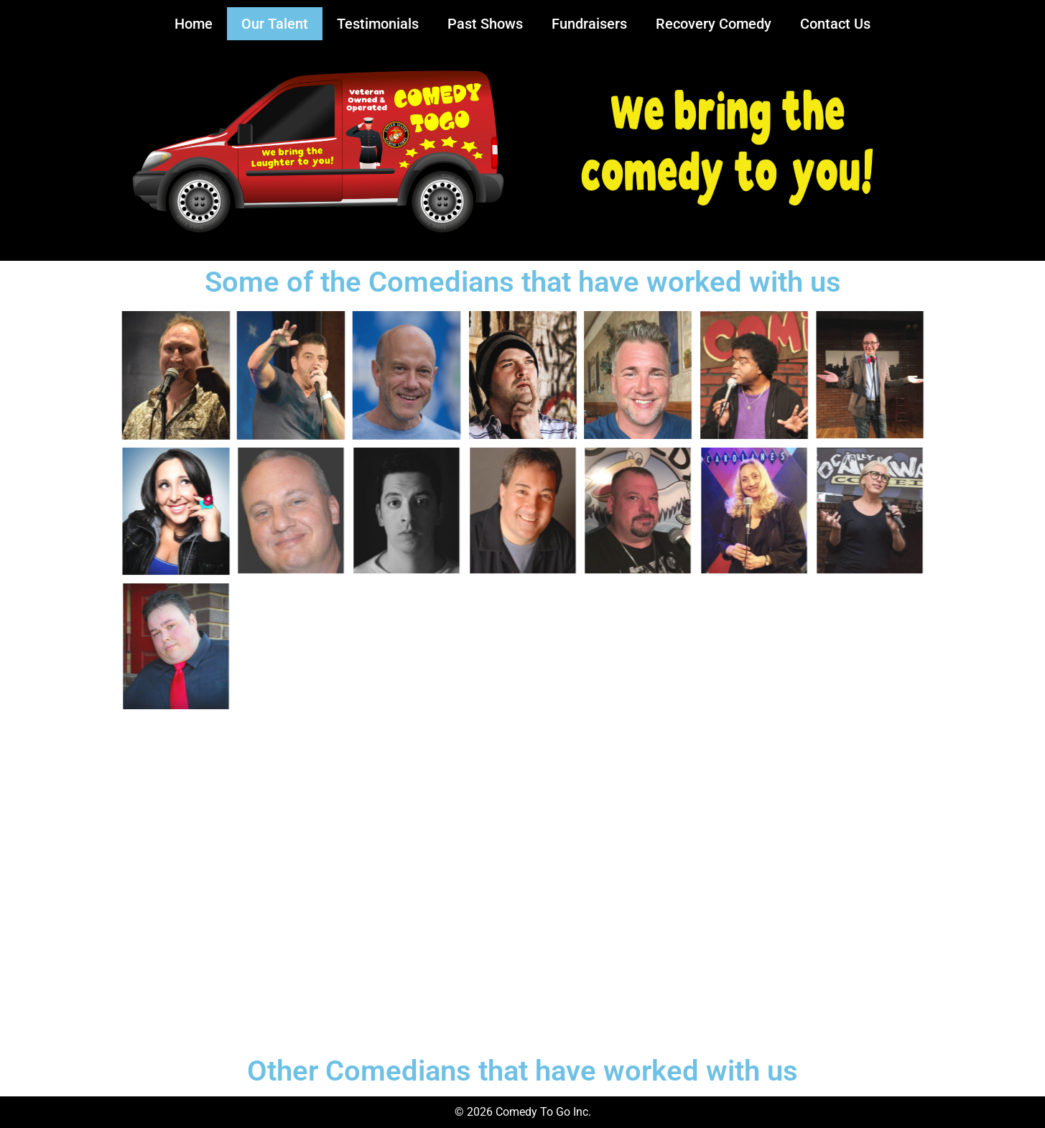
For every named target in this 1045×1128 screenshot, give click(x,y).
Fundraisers (589, 23)
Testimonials (378, 23)
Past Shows (485, 23)
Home (194, 23)
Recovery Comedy (713, 23)
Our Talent (274, 23)
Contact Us (835, 23)
